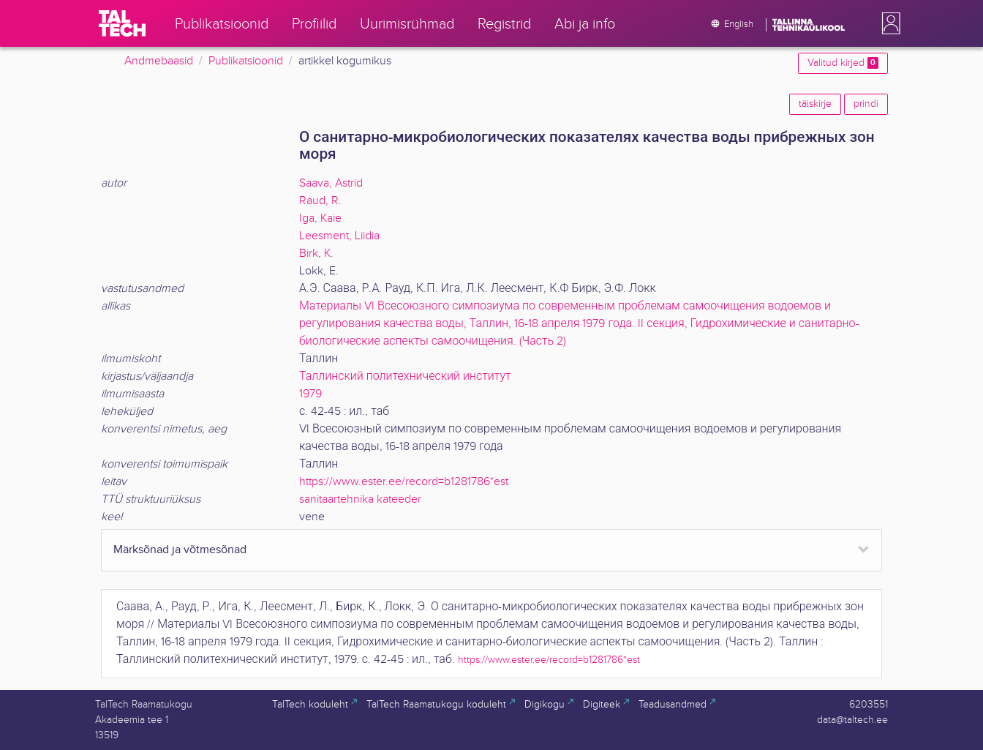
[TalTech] (122, 23)
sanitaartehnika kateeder (360, 499)
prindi (866, 104)
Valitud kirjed (842, 63)
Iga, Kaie (320, 218)
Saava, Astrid (331, 183)
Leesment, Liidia (339, 236)
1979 (310, 394)
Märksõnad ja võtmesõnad (179, 550)
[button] (888, 23)
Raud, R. (320, 201)
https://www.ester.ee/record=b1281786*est (403, 482)
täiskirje (815, 104)
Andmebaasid (158, 61)
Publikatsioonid (245, 61)
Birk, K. (316, 253)
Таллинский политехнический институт (405, 376)
